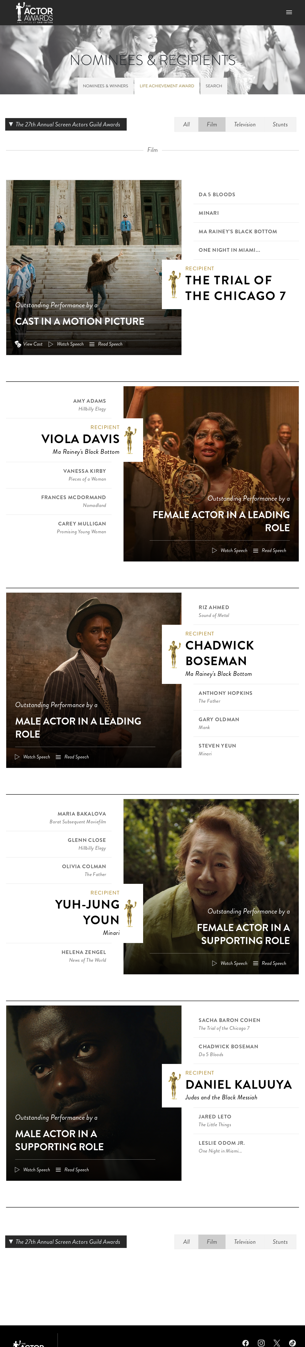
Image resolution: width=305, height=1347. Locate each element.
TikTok (292, 1342)
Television (245, 124)
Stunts (280, 124)
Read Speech (110, 344)
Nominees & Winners (105, 86)
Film (212, 124)
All (186, 124)
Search (214, 86)
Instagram (261, 1342)
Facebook (245, 1342)
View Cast (32, 344)
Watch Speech (70, 344)
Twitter (276, 1342)
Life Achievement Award (167, 86)
